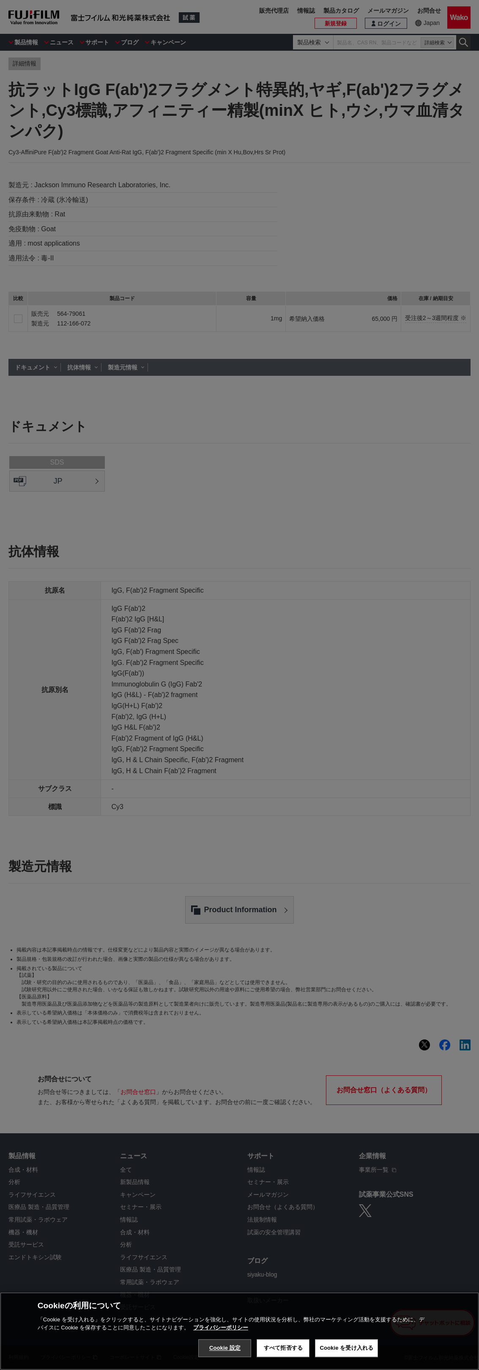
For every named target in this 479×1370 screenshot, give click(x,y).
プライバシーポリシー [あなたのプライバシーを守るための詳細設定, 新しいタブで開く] (220, 1327)
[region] (239, 1331)
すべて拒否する (283, 1348)
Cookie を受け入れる (346, 1348)
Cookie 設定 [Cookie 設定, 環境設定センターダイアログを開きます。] (225, 1348)
